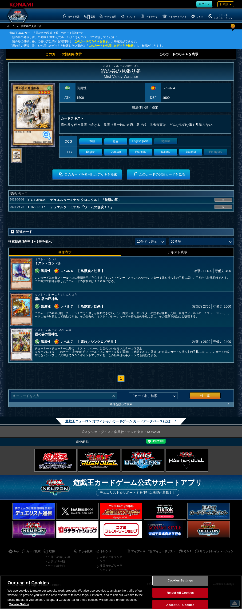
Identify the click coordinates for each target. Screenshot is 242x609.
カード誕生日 (56, 566)
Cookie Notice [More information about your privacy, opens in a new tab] (19, 604)
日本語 (91, 141)
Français (140, 151)
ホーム (11, 26)
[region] (121, 592)
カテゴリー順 (56, 561)
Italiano (165, 151)
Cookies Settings (180, 580)
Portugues (215, 151)
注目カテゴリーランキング (111, 568)
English (90, 151)
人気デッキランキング (111, 559)
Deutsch (116, 151)
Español (191, 151)
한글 (116, 141)
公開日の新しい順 (59, 557)
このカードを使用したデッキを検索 (111, 45)
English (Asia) (140, 141)
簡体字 (165, 141)
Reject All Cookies (180, 592)
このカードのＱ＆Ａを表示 (91, 41)
